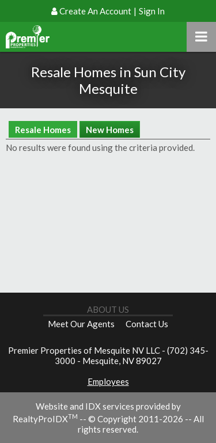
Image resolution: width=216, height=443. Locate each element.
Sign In (152, 11)
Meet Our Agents (81, 324)
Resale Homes (43, 129)
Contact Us (147, 324)
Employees (108, 381)
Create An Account (95, 11)
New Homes (110, 129)
